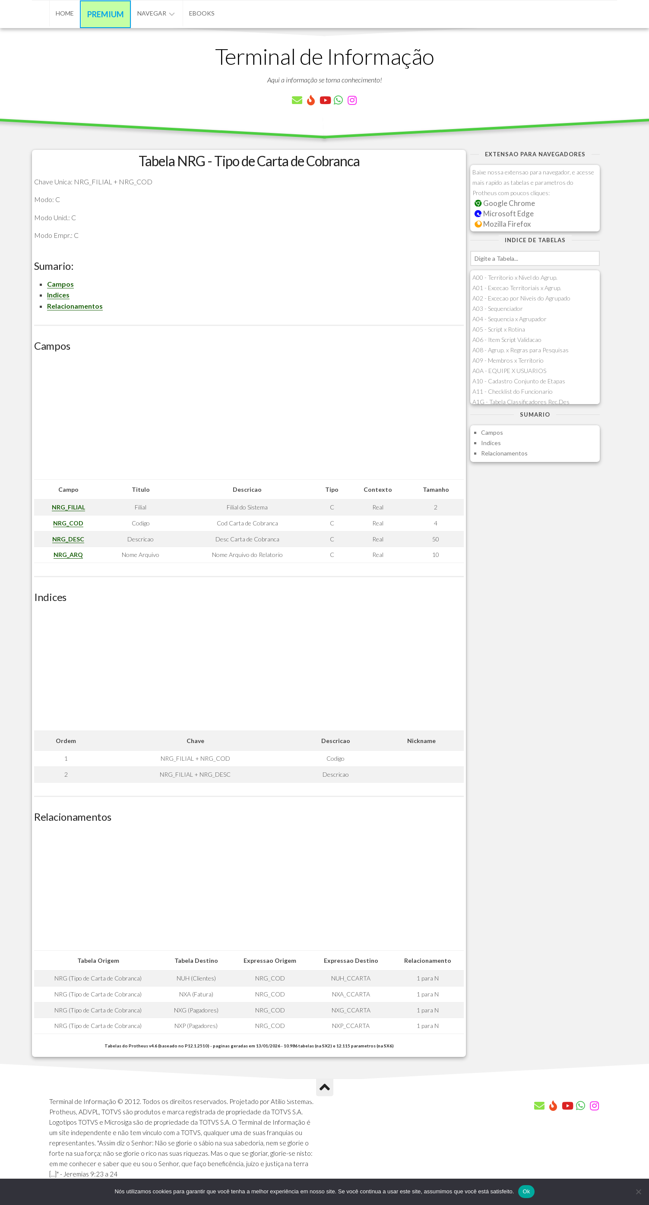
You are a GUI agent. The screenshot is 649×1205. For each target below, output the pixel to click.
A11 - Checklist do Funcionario (512, 391)
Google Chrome (505, 203)
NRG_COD (68, 523)
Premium (105, 14)
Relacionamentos (75, 306)
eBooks (202, 13)
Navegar (151, 13)
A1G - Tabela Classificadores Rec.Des (521, 401)
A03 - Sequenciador (497, 308)
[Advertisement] (249, 418)
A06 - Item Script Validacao (506, 339)
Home (65, 13)
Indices (58, 295)
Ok (526, 1191)
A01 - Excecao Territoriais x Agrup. (516, 287)
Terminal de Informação (324, 56)
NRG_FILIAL (68, 507)
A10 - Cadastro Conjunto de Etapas (518, 381)
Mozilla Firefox (503, 223)
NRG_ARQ (68, 554)
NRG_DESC (68, 539)
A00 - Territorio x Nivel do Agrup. (514, 277)
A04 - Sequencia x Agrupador (509, 319)
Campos (60, 284)
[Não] (638, 1191)
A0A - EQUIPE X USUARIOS (509, 370)
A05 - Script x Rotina (498, 329)
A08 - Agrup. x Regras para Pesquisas (520, 350)
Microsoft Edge (504, 213)
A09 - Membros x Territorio (508, 360)
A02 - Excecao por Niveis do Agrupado (521, 298)
